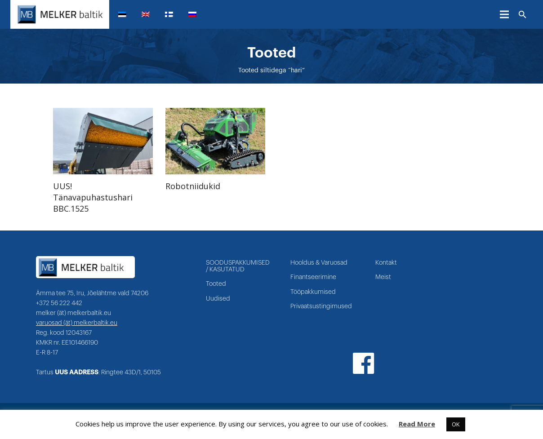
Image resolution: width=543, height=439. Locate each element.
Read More (417, 423)
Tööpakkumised (313, 292)
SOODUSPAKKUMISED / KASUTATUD (238, 266)
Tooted (216, 284)
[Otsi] (522, 14)
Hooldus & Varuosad (318, 263)
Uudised (218, 299)
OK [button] (456, 424)
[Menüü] (504, 14)
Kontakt (386, 263)
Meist (383, 277)
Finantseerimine (313, 277)
